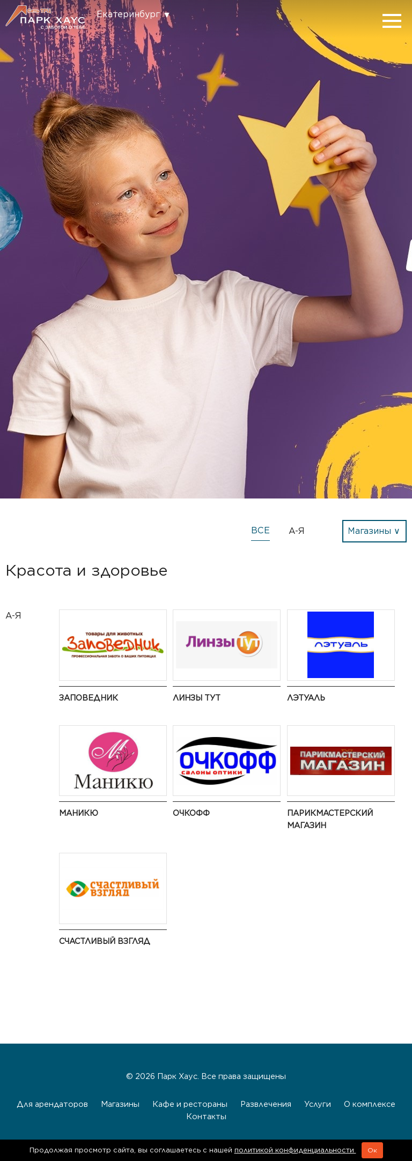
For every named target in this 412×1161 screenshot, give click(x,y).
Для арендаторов (52, 1103)
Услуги (317, 1103)
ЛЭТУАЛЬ (306, 697)
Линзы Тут (196, 697)
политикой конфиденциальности (295, 1150)
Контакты (206, 1116)
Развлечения (265, 1103)
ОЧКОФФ (191, 812)
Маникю (78, 812)
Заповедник (88, 697)
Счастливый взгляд (104, 941)
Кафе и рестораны (189, 1103)
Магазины (120, 1103)
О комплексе (369, 1103)
